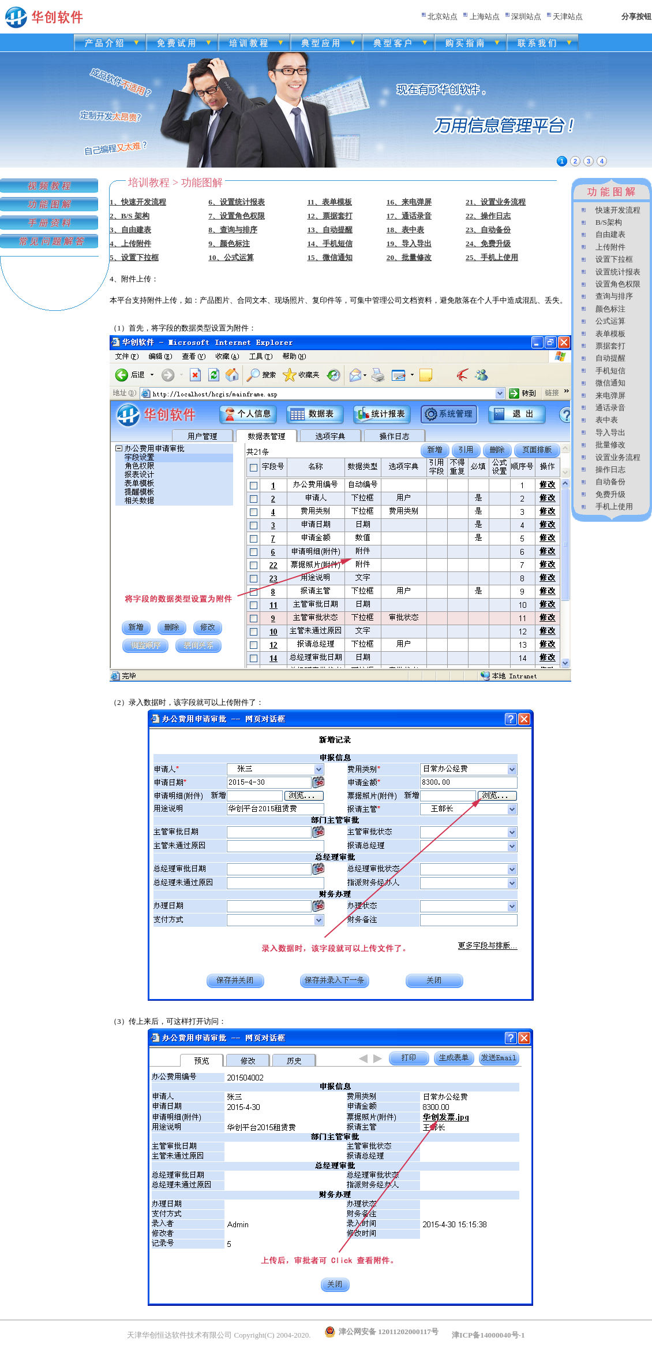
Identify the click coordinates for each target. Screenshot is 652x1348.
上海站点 (485, 16)
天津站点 (568, 16)
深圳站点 (526, 16)
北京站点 (443, 16)
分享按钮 (636, 16)
